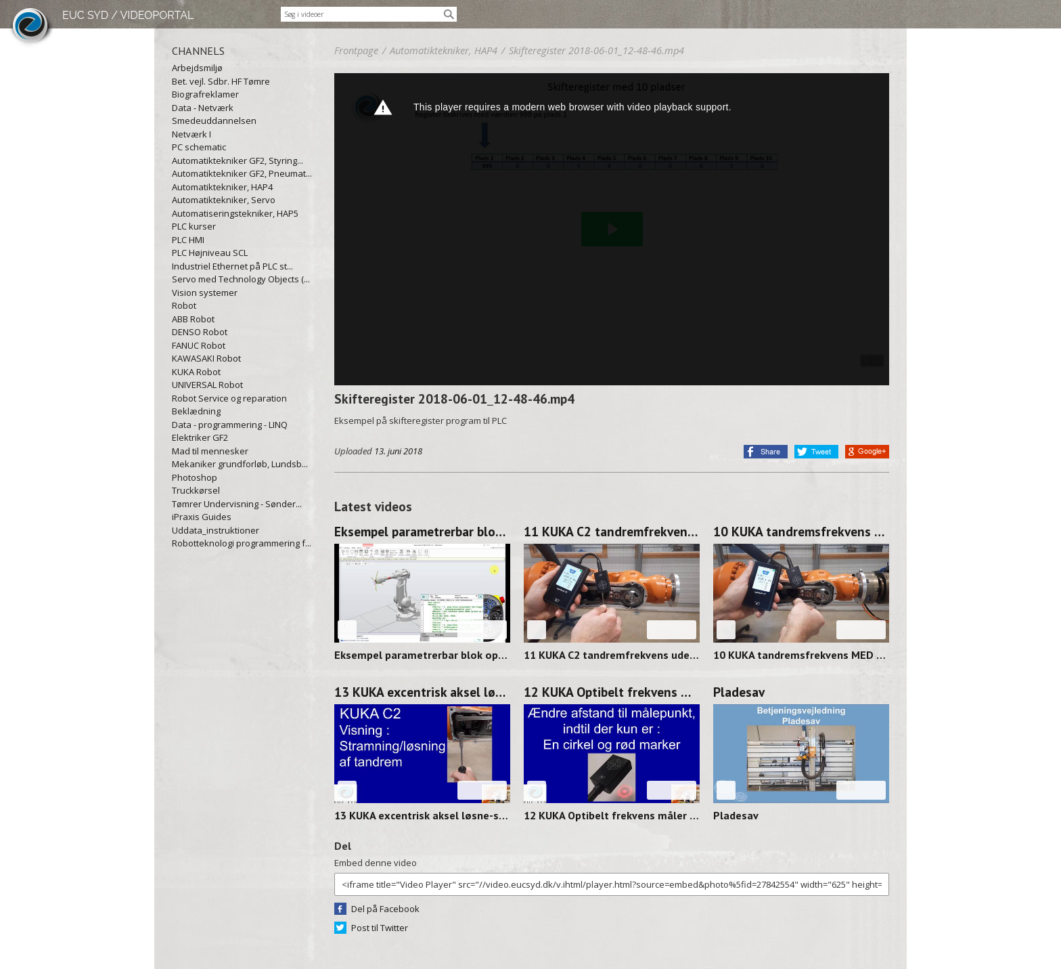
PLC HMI (188, 240)
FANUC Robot (198, 345)
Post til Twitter (379, 928)
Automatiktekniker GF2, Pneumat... (242, 173)
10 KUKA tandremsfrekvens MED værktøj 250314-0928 (801, 531)
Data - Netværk (202, 108)
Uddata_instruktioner (215, 530)
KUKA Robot (196, 372)
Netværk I (191, 134)
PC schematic (199, 147)
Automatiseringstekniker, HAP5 (235, 213)
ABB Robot (193, 319)
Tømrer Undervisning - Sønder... (237, 504)
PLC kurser (194, 226)
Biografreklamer (205, 94)
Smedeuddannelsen (214, 120)
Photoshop (194, 477)
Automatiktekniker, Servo (223, 200)
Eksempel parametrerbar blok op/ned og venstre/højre (422, 531)
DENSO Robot (199, 332)
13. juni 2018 (398, 451)
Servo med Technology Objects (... (241, 279)
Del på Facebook (385, 909)
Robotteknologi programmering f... (241, 543)
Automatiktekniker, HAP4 (222, 187)
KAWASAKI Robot (206, 358)
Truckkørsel (196, 490)
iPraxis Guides (201, 517)
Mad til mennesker (210, 451)
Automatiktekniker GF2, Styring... (237, 160)
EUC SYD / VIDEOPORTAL (128, 15)
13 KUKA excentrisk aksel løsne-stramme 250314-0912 (422, 692)
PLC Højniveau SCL (210, 252)
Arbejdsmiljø (197, 68)
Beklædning (196, 411)
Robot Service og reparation (229, 398)
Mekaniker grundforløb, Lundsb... (240, 464)
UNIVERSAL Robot (207, 385)
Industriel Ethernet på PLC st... (232, 266)
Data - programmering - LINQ (230, 424)
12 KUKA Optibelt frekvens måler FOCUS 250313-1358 (612, 692)
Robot (184, 305)
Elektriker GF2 (200, 437)
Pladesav (739, 692)
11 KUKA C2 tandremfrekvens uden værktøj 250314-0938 (612, 531)
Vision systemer (205, 292)
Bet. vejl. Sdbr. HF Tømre (221, 81)
